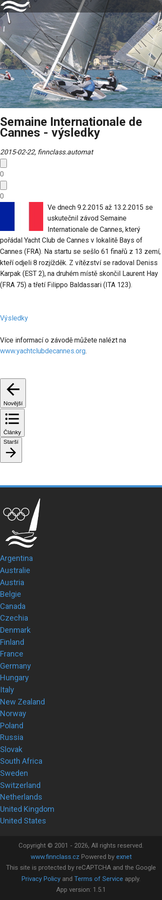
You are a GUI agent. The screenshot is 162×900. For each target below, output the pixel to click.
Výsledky (14, 318)
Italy (7, 689)
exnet (124, 857)
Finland (12, 642)
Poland (11, 725)
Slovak (11, 749)
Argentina (16, 558)
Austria (12, 582)
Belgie (10, 594)
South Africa (21, 760)
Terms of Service (98, 879)
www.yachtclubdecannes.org (43, 351)
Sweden (14, 773)
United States (23, 820)
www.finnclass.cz (55, 857)
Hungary (14, 677)
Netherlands (21, 796)
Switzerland (20, 785)
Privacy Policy (41, 879)
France (11, 653)
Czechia (14, 617)
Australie (15, 570)
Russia (11, 737)
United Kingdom (27, 809)
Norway (13, 713)
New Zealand (22, 701)
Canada (12, 606)
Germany (15, 665)
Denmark (15, 629)
